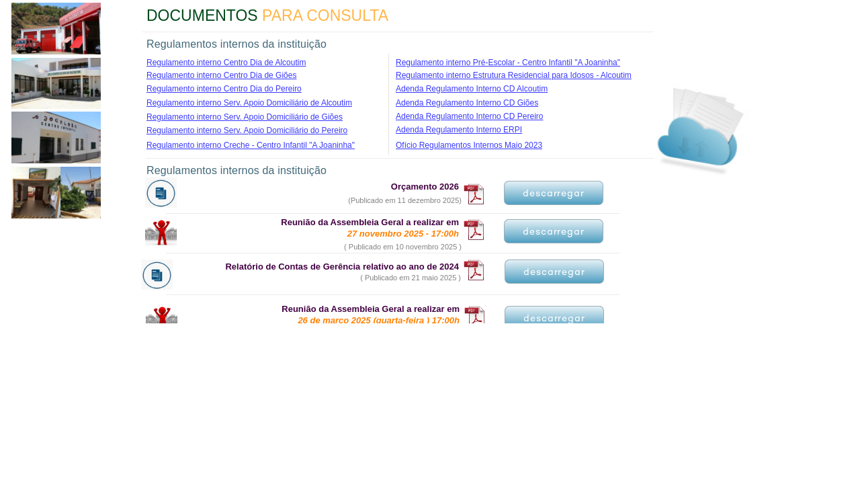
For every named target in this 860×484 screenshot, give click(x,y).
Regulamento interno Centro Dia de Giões (221, 75)
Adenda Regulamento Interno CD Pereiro (469, 116)
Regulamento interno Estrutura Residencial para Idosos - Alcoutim (514, 75)
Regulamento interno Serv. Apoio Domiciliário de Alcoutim (249, 103)
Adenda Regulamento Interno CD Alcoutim (472, 88)
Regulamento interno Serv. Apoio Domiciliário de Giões (244, 117)
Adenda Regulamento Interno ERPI (459, 129)
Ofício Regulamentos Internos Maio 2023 (469, 145)
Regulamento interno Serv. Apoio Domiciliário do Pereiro (246, 130)
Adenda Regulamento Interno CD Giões (467, 103)
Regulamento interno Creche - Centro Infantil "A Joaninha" (250, 145)
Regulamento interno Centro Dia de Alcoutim (226, 62)
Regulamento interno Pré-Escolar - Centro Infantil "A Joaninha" (508, 62)
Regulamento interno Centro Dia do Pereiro (224, 88)
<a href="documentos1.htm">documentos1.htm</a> (390, 249)
